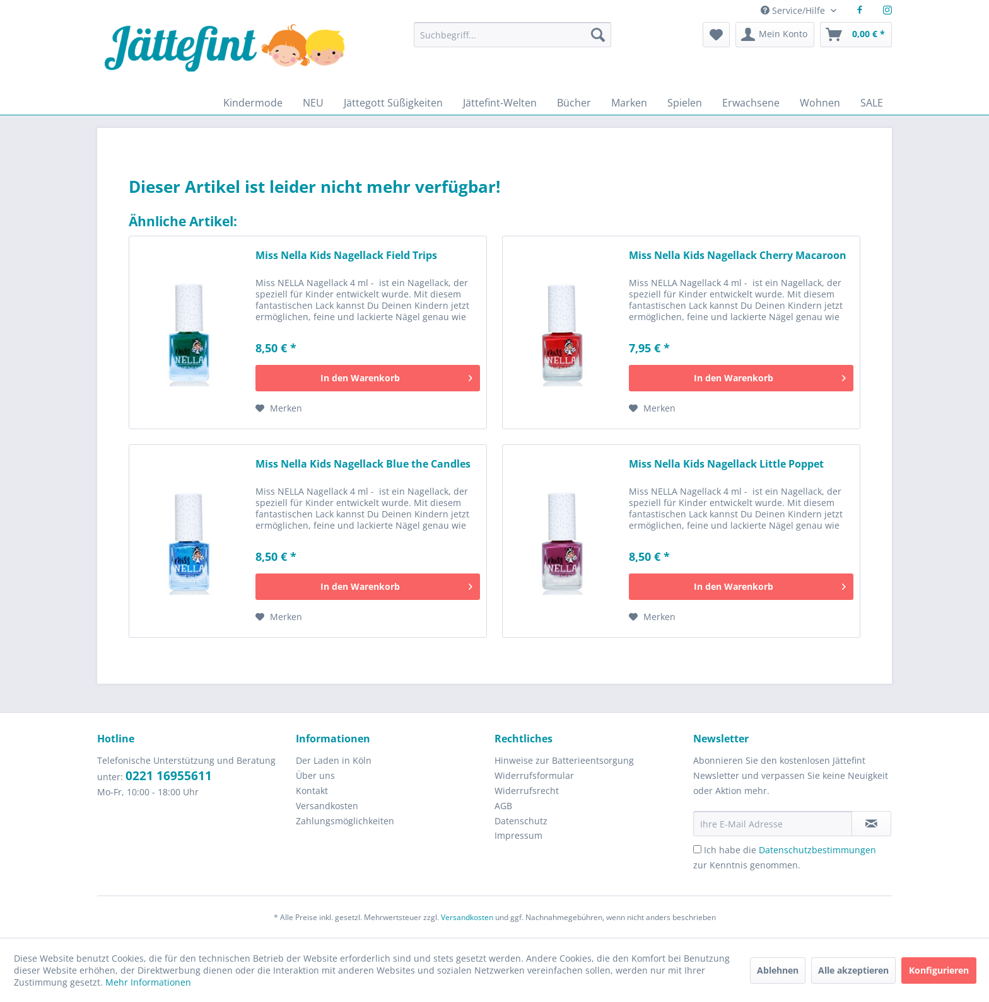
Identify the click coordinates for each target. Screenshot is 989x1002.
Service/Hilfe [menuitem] (794, 10)
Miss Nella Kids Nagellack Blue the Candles (363, 464)
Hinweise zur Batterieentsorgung (564, 760)
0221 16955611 (169, 776)
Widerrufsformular (534, 775)
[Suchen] (598, 34)
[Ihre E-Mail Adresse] (772, 823)
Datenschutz (520, 821)
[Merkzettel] (716, 34)
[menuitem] (512, 40)
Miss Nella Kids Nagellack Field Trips (346, 255)
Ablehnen (778, 970)
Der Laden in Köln (334, 760)
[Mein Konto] (774, 34)
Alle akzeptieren (853, 970)
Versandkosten (327, 806)
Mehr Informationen (148, 982)
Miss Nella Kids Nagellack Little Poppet (726, 464)
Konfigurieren (939, 970)
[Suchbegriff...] (512, 34)
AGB (503, 806)
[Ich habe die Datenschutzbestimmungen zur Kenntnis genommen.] (697, 849)
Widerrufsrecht (526, 791)
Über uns (315, 775)
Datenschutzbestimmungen (817, 850)
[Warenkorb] (856, 34)
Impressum (518, 835)
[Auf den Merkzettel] (278, 408)
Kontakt (312, 791)
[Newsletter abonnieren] (871, 823)
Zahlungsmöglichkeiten (345, 821)
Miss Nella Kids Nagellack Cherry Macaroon (737, 255)
